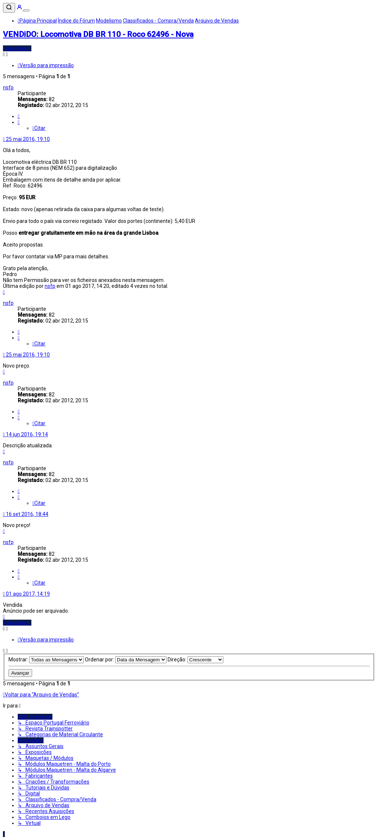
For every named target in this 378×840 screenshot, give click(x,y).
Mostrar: (46, 659)
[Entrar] (20, 8)
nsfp (8, 87)
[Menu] (27, 10)
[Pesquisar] (9, 8)
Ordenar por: (125, 659)
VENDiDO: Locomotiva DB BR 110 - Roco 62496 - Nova (98, 34)
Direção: (195, 659)
